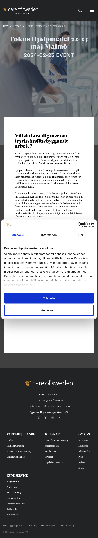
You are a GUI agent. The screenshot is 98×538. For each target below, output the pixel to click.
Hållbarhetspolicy (49, 525)
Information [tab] (49, 234)
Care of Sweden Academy (56, 440)
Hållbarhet (83, 445)
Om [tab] (80, 234)
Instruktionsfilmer (15, 498)
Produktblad (12, 487)
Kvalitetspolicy (67, 525)
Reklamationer (13, 509)
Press (80, 457)
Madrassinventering (15, 445)
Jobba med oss (84, 451)
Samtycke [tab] (17, 234)
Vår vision (83, 440)
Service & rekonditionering (19, 451)
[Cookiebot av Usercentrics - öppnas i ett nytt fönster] (77, 224)
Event (81, 468)
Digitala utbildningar (16, 457)
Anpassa (49, 310)
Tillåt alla (49, 298)
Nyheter (82, 462)
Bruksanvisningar (14, 492)
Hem (5, 26)
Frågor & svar (13, 481)
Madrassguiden (52, 445)
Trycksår (49, 457)
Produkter (11, 440)
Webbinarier (50, 451)
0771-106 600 (53, 394)
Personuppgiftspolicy (12, 525)
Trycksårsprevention (54, 462)
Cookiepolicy (32, 525)
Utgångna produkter (15, 503)
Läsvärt (17, 26)
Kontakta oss (12, 514)
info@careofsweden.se (53, 400)
